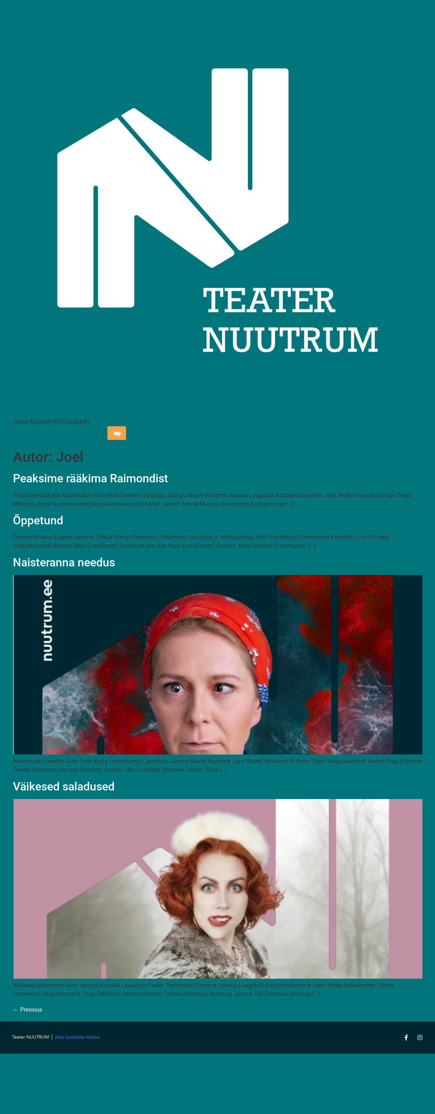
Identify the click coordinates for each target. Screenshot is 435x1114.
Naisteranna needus (64, 562)
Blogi (61, 433)
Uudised (72, 433)
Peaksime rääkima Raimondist (90, 478)
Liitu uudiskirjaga (117, 433)
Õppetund (38, 520)
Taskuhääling (99, 433)
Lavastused (39, 433)
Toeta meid (83, 433)
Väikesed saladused (64, 786)
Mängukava (29, 433)
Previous (27, 1009)
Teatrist (18, 433)
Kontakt (50, 433)
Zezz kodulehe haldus (77, 1037)
